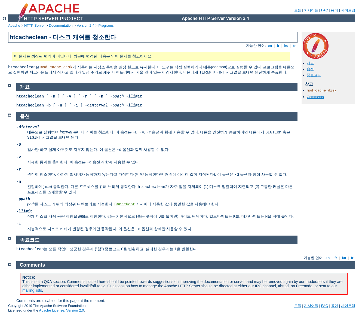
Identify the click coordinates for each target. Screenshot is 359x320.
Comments (315, 97)
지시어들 (311, 10)
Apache (14, 25)
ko (286, 46)
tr (294, 46)
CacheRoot (124, 204)
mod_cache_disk (57, 67)
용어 (334, 10)
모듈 (297, 10)
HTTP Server (34, 25)
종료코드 (314, 75)
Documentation (60, 25)
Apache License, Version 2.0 (61, 310)
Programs (106, 25)
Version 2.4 (85, 25)
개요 (310, 63)
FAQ (324, 10)
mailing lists (32, 290)
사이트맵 (348, 10)
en (270, 46)
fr (278, 46)
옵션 (310, 69)
